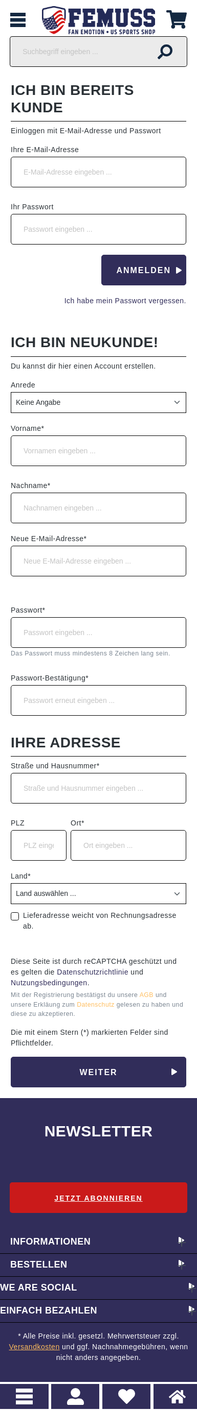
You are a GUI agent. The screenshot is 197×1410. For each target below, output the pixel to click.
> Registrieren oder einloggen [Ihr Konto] (75, 1396)
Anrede (23, 385)
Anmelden (143, 270)
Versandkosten (34, 1347)
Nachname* (31, 485)
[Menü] (18, 20)
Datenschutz (97, 1004)
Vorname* (27, 428)
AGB (148, 995)
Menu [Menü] (24, 1396)
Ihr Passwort (32, 207)
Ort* (77, 823)
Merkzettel (122, 1391)
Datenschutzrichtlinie (92, 972)
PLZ (18, 823)
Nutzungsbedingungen (49, 983)
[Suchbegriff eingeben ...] (77, 51)
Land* (21, 876)
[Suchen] (165, 51)
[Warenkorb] (176, 18)
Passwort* (28, 610)
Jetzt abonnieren (98, 1198)
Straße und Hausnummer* (55, 766)
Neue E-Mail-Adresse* (49, 538)
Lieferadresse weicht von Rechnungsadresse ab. (100, 920)
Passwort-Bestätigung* (50, 678)
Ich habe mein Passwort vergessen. (125, 301)
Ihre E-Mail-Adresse (45, 149)
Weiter (98, 1072)
